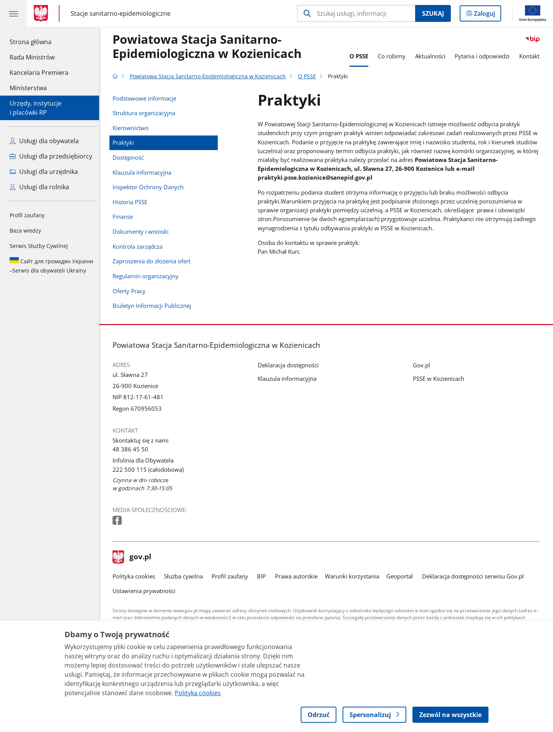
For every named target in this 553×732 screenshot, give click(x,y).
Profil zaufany (27, 215)
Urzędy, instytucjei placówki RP (35, 108)
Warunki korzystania (354, 576)
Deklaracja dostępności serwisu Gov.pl (475, 576)
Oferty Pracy (130, 291)
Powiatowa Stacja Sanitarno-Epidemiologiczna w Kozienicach (208, 46)
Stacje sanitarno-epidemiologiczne (121, 14)
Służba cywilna (185, 576)
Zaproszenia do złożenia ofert (153, 261)
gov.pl (134, 557)
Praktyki (125, 142)
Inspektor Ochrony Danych (149, 187)
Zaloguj (486, 14)
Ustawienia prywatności (145, 591)
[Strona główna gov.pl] (42, 13)
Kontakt (531, 56)
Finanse (124, 216)
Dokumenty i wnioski (142, 231)
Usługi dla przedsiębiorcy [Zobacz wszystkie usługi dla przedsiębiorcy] (51, 156)
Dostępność (130, 157)
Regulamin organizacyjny (147, 276)
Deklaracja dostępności (290, 365)
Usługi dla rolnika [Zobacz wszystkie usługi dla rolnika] (39, 187)
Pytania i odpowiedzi (484, 56)
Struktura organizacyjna (145, 113)
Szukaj (433, 13)
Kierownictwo (132, 128)
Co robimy (393, 56)
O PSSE (360, 56)
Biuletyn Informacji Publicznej (153, 305)
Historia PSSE (131, 202)
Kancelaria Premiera (39, 72)
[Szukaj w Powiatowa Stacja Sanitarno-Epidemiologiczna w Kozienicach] (356, 13)
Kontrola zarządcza (139, 246)
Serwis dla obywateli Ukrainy (51, 265)
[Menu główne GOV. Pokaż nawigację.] (13, 13)
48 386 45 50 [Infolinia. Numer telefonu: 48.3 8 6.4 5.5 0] (132, 449)
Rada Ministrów (32, 57)
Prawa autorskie (298, 576)
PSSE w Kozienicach (440, 378)
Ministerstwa (28, 88)
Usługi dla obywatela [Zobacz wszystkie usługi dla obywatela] (44, 141)
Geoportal (402, 576)
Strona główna (39, 41)
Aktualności (432, 56)
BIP (263, 576)
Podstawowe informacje (146, 98)
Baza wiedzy (25, 230)
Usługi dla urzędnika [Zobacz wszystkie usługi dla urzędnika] (44, 171)
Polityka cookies (135, 576)
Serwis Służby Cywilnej (39, 246)
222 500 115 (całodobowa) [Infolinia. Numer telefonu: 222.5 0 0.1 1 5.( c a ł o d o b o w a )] (149, 469)
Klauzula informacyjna (143, 172)
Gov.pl (423, 365)
